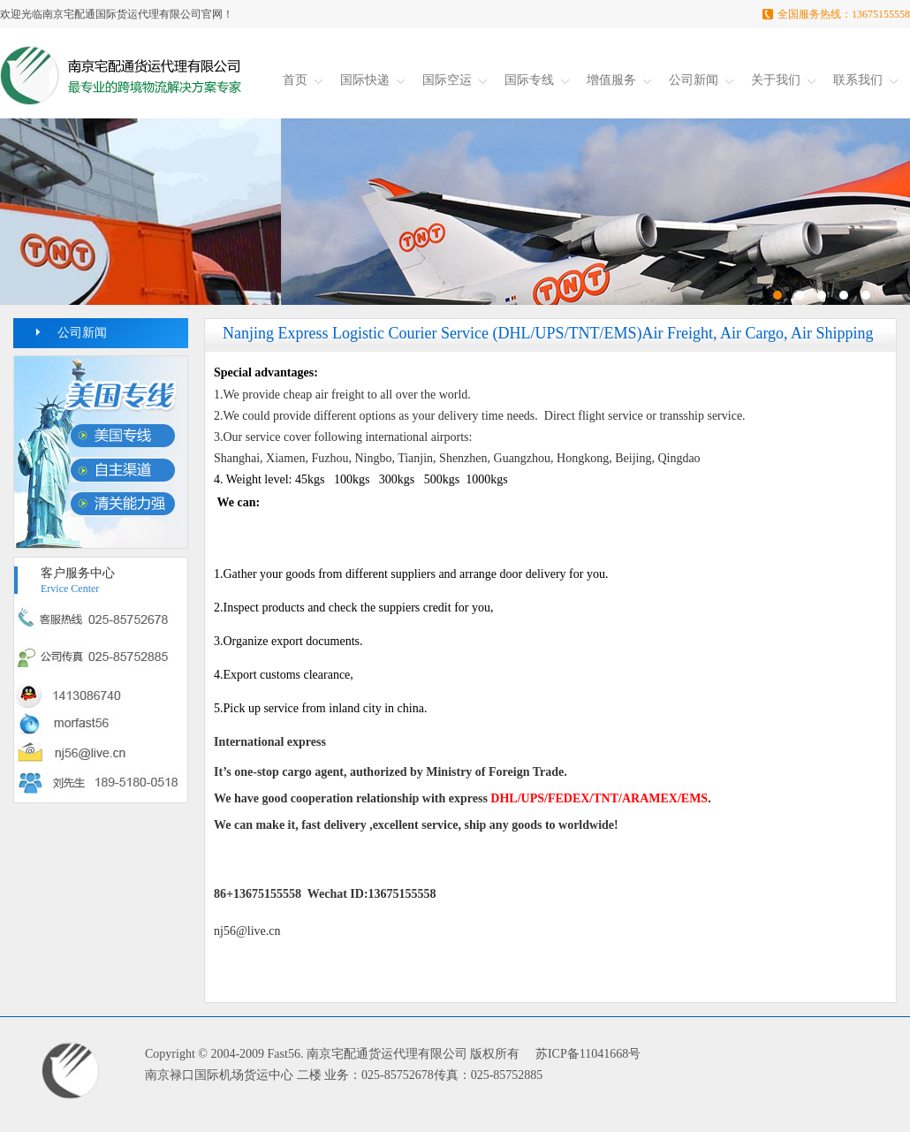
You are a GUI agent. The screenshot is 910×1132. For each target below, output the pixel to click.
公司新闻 (701, 80)
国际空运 (454, 80)
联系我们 (865, 80)
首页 (302, 80)
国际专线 (536, 80)
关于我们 (783, 80)
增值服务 (619, 80)
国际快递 (372, 80)
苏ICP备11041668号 (588, 1053)
